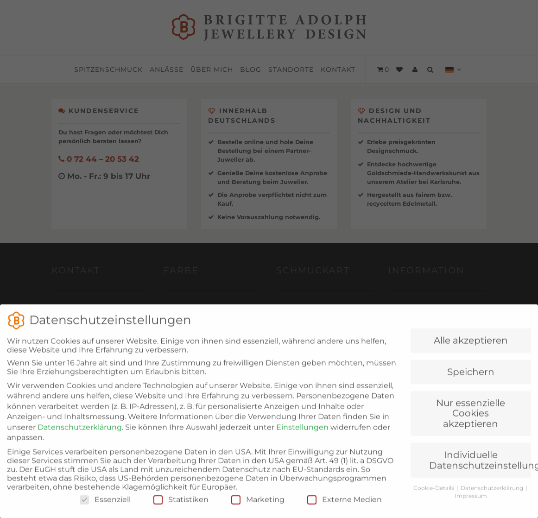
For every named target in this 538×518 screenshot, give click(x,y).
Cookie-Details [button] (434, 497)
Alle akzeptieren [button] (471, 349)
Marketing (258, 509)
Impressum (471, 505)
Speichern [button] (470, 381)
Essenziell (105, 509)
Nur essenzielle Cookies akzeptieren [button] (470, 423)
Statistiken (181, 509)
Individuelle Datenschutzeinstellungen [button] (480, 469)
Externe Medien (344, 509)
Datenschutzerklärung (80, 436)
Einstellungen (302, 436)
